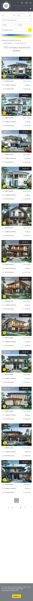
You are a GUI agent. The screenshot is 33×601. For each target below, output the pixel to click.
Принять (16, 596)
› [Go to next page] (24, 507)
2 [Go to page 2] (12, 507)
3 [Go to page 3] (16, 507)
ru (31, 3)
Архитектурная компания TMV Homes (11, 40)
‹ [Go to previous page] (8, 507)
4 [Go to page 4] (20, 507)
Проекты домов (8, 43)
